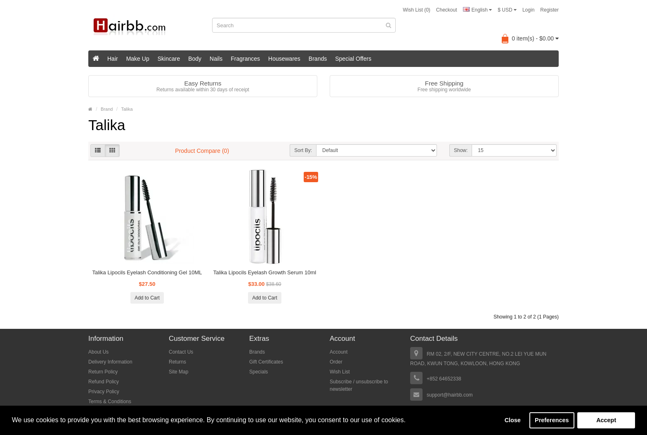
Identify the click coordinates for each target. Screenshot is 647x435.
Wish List (340, 372)
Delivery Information (110, 362)
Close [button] (513, 420)
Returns (177, 362)
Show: (461, 150)
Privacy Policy (103, 392)
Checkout (446, 10)
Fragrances (245, 58)
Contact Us (181, 352)
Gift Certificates (266, 362)
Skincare (169, 58)
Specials (258, 372)
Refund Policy (103, 382)
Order (336, 362)
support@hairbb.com (450, 395)
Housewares (284, 58)
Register (549, 10)
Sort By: (303, 150)
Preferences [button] (552, 420)
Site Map (178, 372)
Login (528, 10)
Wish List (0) (416, 10)
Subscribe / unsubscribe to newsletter (359, 385)
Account (338, 352)
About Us (98, 352)
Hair (112, 58)
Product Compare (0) (202, 150)
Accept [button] (606, 420)
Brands (318, 58)
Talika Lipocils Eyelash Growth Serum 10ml (264, 272)
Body (194, 58)
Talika (126, 109)
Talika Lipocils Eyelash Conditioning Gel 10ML (147, 272)
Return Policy (103, 372)
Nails (216, 58)
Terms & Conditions (109, 401)
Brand (107, 109)
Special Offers (353, 58)
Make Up (137, 58)
